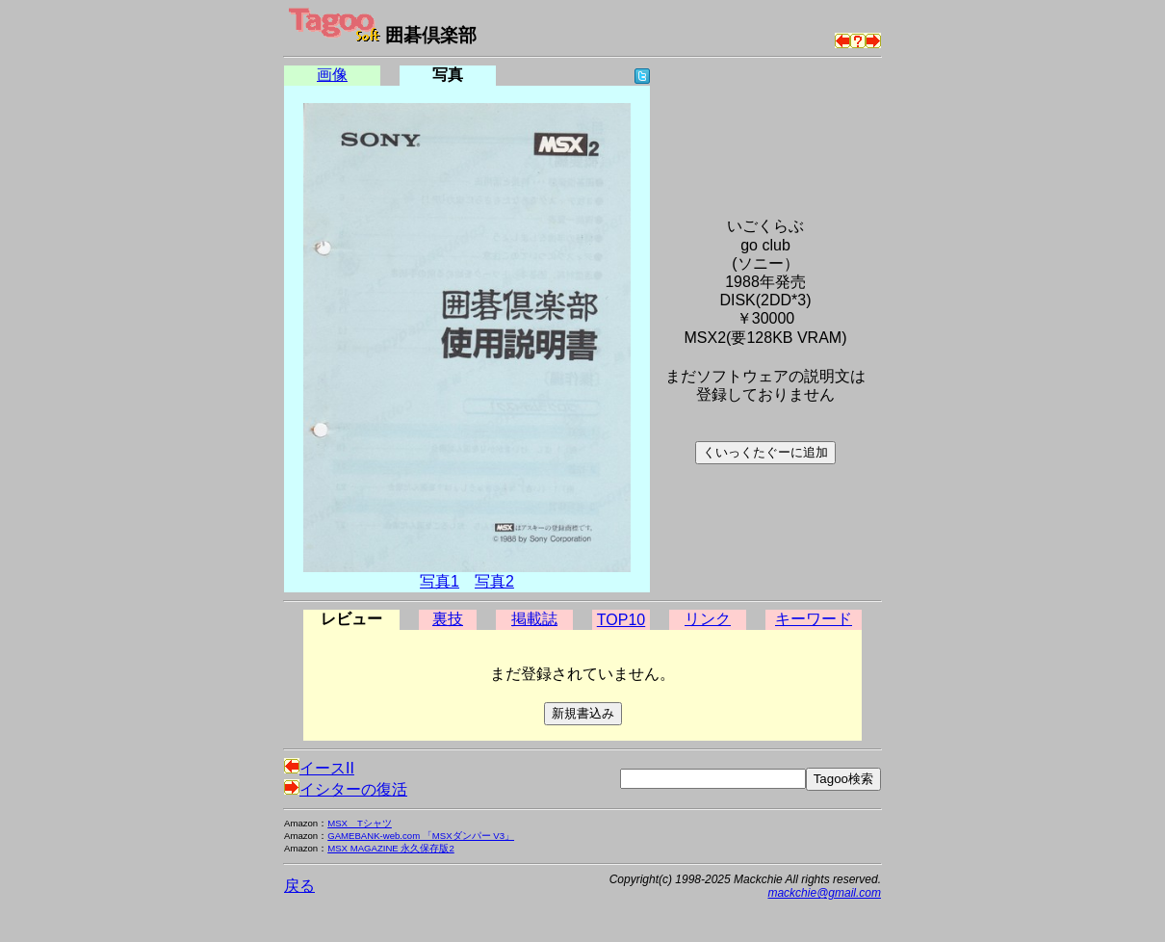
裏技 (447, 619)
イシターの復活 (345, 789)
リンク (708, 619)
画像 (332, 74)
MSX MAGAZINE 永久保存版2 (390, 848)
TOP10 (621, 620)
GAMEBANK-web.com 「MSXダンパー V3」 (420, 835)
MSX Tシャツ (359, 823)
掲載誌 (534, 619)
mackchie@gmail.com (824, 893)
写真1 (439, 581)
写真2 (494, 581)
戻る (299, 885)
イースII (319, 768)
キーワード (813, 619)
